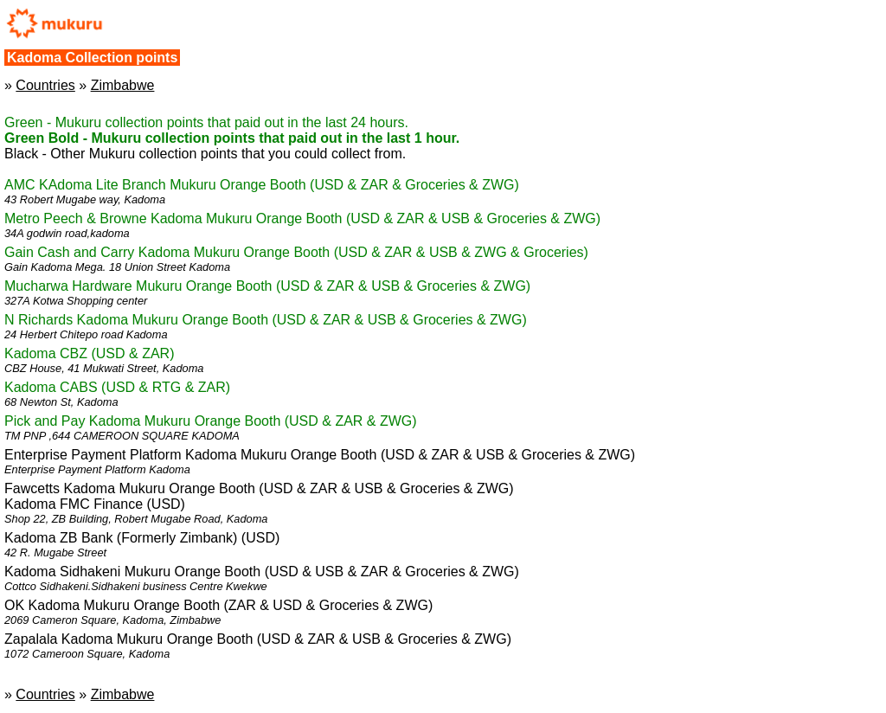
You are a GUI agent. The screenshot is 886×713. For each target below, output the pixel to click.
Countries (45, 85)
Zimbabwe (123, 85)
